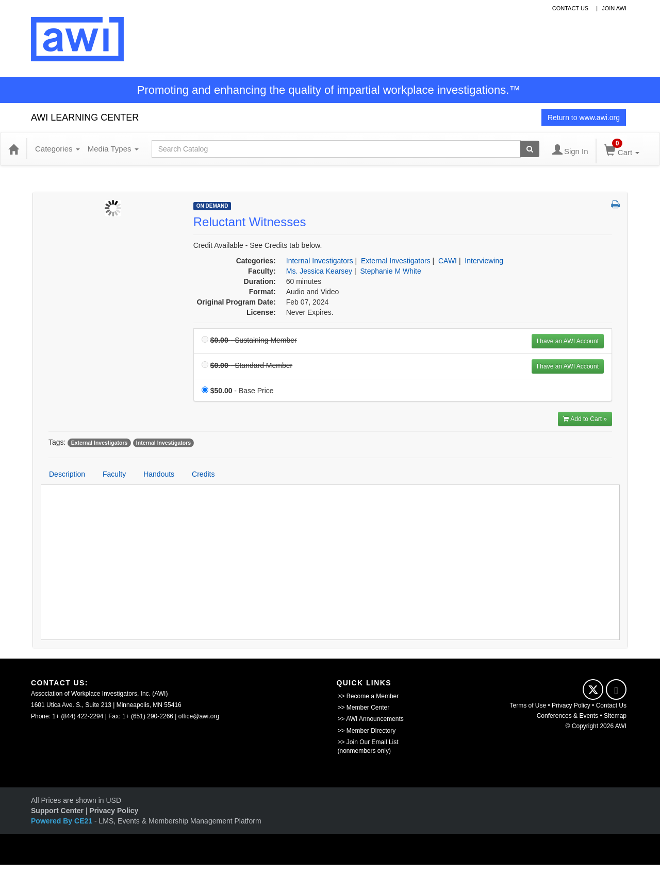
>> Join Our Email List (368, 742)
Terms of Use (528, 705)
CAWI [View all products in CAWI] (447, 261)
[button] (615, 205)
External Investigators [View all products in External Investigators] (396, 261)
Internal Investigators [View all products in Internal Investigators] (319, 261)
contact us (570, 8)
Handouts (158, 474)
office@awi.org (198, 716)
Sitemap (615, 715)
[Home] (13, 149)
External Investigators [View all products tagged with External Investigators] (99, 443)
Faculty (114, 474)
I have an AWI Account (568, 341)
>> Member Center (364, 707)
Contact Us (611, 705)
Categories (57, 148)
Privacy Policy (571, 705)
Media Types (113, 148)
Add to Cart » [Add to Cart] (585, 419)
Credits (203, 474)
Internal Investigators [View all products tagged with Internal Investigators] (163, 443)
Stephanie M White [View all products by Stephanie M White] (390, 271)
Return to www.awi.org (584, 117)
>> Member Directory (367, 730)
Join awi (614, 8)
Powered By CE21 (62, 821)
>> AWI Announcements (371, 718)
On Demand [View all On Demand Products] (212, 206)
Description (67, 474)
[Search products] (529, 149)
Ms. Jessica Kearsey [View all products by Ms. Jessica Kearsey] (319, 271)
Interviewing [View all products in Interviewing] (484, 261)
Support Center (57, 810)
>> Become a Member (368, 696)
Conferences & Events (567, 715)
